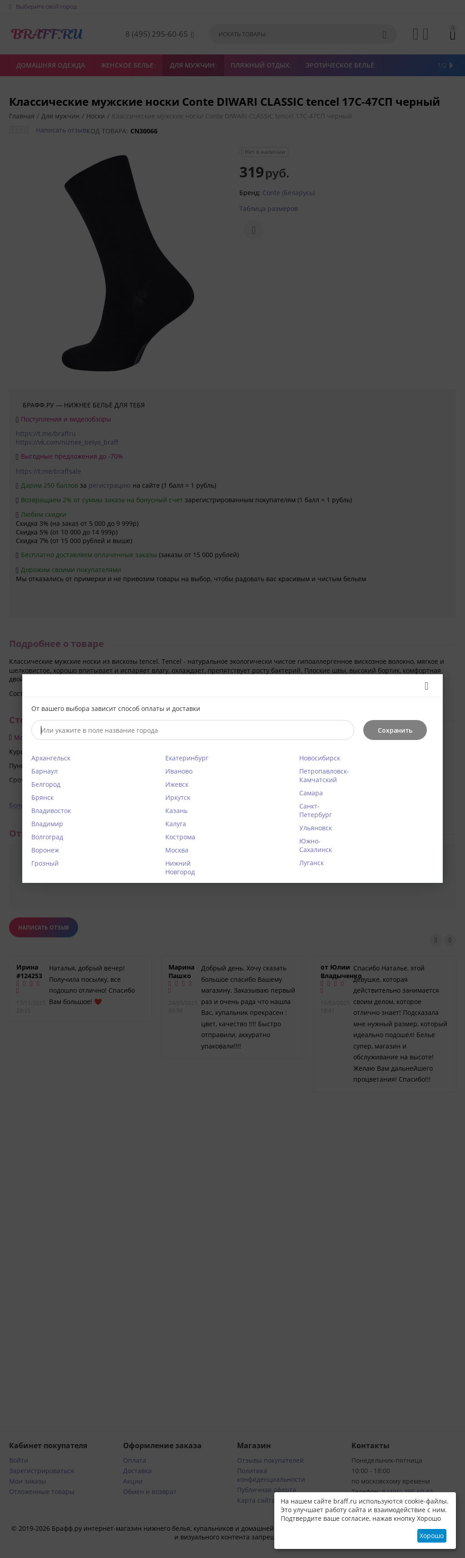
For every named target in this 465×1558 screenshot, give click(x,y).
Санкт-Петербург (315, 810)
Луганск (311, 862)
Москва (176, 850)
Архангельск (50, 758)
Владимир (47, 823)
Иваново (179, 771)
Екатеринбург (186, 758)
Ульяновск (315, 827)
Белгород (45, 784)
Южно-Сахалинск (315, 845)
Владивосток (51, 810)
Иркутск (177, 797)
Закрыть (423, 686)
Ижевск (176, 784)
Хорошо (432, 1535)
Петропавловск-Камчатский (324, 775)
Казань (176, 810)
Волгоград (47, 837)
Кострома (180, 837)
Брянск (42, 797)
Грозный (45, 863)
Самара (311, 793)
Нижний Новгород (180, 867)
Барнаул (44, 771)
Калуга (175, 823)
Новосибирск (319, 758)
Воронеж (45, 850)
